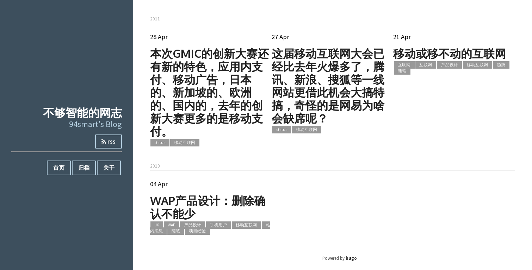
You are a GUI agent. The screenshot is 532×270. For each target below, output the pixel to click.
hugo (351, 258)
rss (108, 141)
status (159, 142)
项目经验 (197, 230)
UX (156, 225)
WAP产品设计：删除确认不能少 (207, 207)
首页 (58, 167)
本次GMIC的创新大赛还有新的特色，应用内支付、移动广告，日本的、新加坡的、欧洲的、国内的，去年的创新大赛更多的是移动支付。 (209, 92)
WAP (171, 225)
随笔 (402, 70)
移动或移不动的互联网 (449, 53)
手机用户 (218, 225)
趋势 (501, 65)
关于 (109, 167)
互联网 (404, 65)
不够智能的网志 (82, 112)
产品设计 (449, 65)
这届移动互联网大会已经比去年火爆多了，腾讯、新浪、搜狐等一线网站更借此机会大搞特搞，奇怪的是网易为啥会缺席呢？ (328, 85)
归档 (83, 167)
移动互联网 (184, 142)
